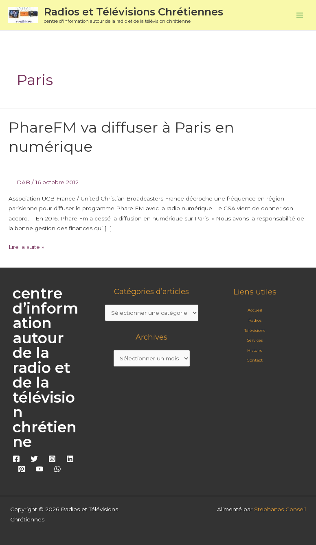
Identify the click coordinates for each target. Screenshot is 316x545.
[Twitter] (34, 458)
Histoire (255, 350)
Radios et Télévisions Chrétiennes (133, 11)
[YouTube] (39, 469)
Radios (254, 320)
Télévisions (254, 330)
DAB (23, 182)
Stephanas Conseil (280, 509)
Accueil (255, 310)
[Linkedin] (70, 458)
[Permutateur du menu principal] (300, 15)
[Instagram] (52, 458)
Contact (255, 360)
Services (255, 340)
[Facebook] (16, 458)
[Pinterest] (21, 469)
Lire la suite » (26, 246)
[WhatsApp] (57, 469)
